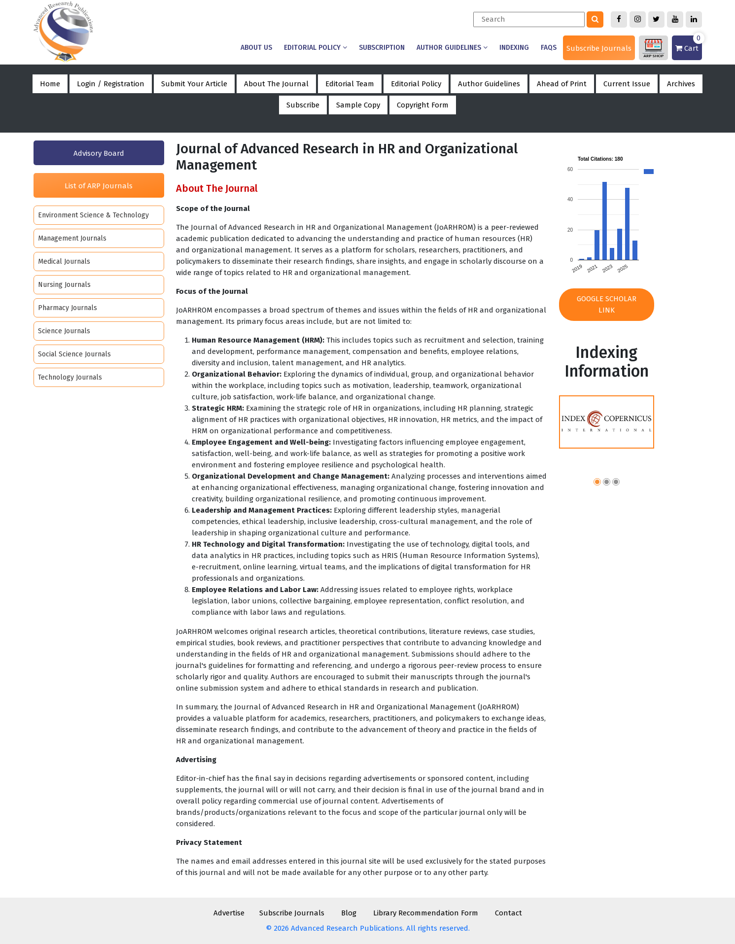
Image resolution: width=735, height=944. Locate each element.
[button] (597, 483)
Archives (681, 83)
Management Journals (72, 238)
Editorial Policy (315, 47)
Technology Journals (70, 377)
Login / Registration (110, 83)
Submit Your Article (194, 83)
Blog (348, 913)
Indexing (514, 47)
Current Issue (626, 83)
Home (50, 83)
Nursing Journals (64, 284)
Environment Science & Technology (93, 215)
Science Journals (64, 331)
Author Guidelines (452, 47)
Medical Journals (64, 261)
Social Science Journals (74, 354)
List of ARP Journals (99, 185)
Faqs (549, 47)
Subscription (382, 47)
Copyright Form (423, 105)
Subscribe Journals (598, 48)
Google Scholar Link (606, 304)
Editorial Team (349, 83)
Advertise (229, 913)
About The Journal (276, 83)
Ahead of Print (562, 83)
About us (256, 47)
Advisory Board (98, 153)
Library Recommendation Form (425, 913)
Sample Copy (358, 105)
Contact (508, 913)
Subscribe (302, 105)
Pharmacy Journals (67, 308)
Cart (688, 44)
